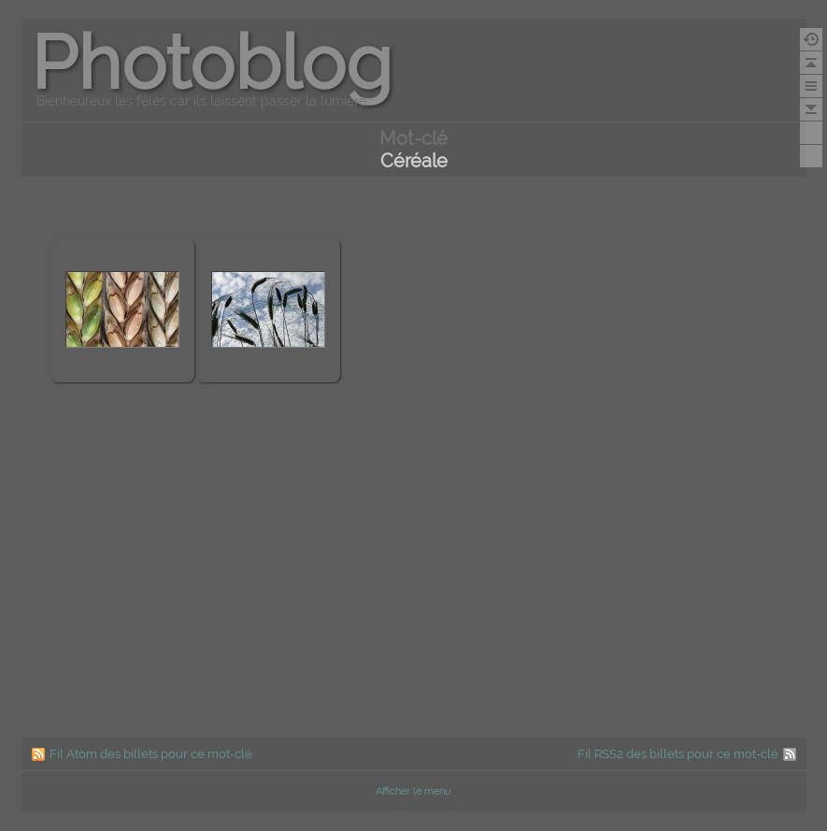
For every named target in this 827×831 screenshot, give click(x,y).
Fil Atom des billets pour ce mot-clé (151, 754)
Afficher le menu (413, 791)
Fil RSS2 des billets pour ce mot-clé (677, 754)
